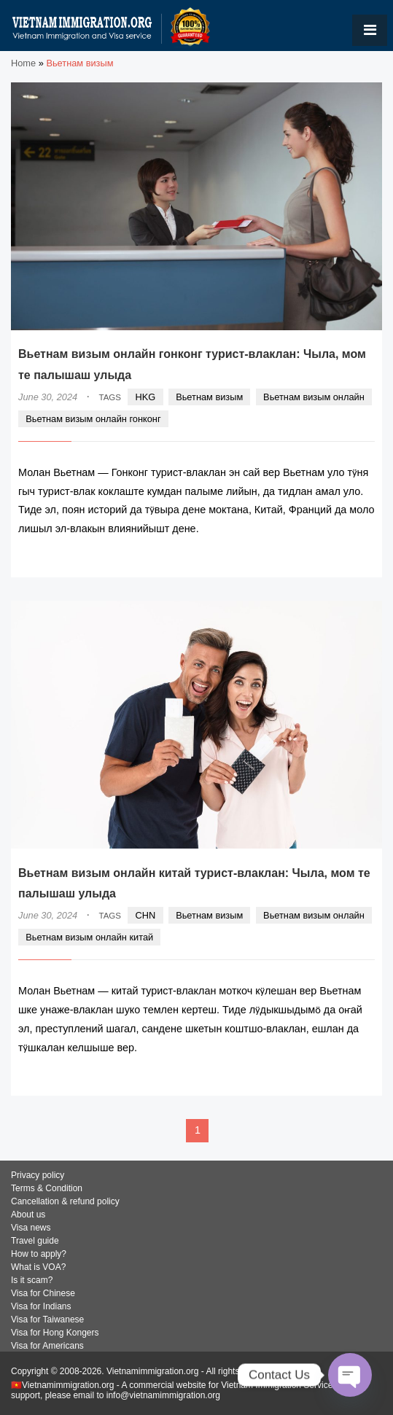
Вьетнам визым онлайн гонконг (93, 418)
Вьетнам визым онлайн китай (89, 937)
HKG (146, 396)
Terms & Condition (46, 1188)
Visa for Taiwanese (47, 1319)
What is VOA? (38, 1267)
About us (28, 1214)
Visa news (30, 1228)
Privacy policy (37, 1175)
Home (23, 63)
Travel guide (35, 1241)
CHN (146, 915)
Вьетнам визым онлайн (314, 396)
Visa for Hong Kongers (55, 1333)
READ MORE (330, 557)
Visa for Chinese (43, 1293)
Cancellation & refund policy (65, 1201)
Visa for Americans (47, 1346)
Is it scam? (31, 1280)
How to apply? (38, 1254)
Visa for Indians (41, 1306)
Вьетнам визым (209, 396)
